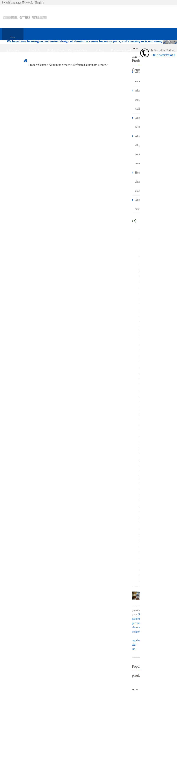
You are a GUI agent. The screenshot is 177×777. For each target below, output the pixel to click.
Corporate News (77, 50)
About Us (34, 50)
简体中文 (27, 2)
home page (12, 50)
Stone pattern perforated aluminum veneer (138, 623)
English (39, 2)
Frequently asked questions (121, 53)
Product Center (56, 50)
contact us (12, 62)
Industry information (99, 53)
